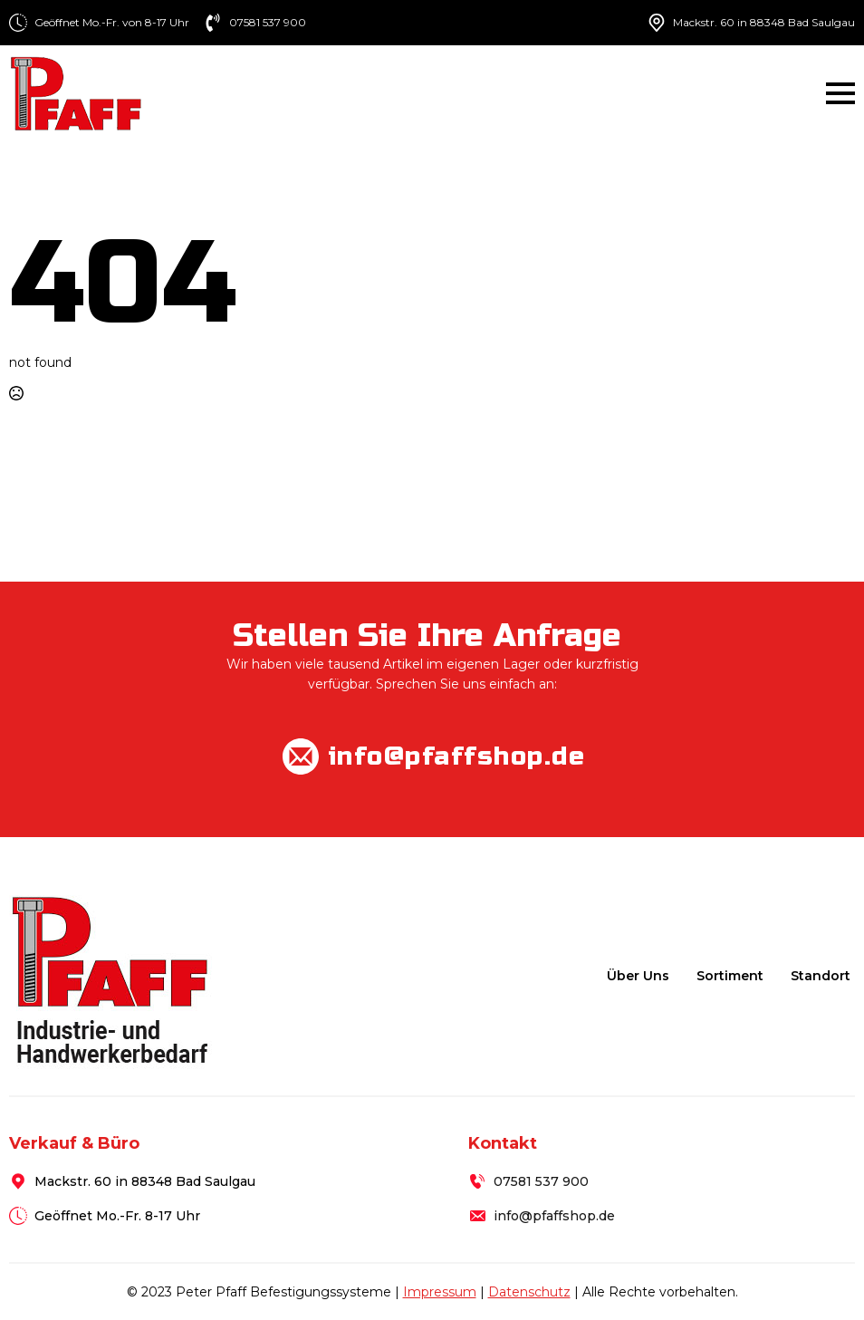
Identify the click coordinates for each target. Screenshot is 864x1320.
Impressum (439, 1292)
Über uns (638, 976)
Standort (820, 976)
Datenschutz (529, 1292)
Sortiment (729, 976)
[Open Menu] (840, 93)
